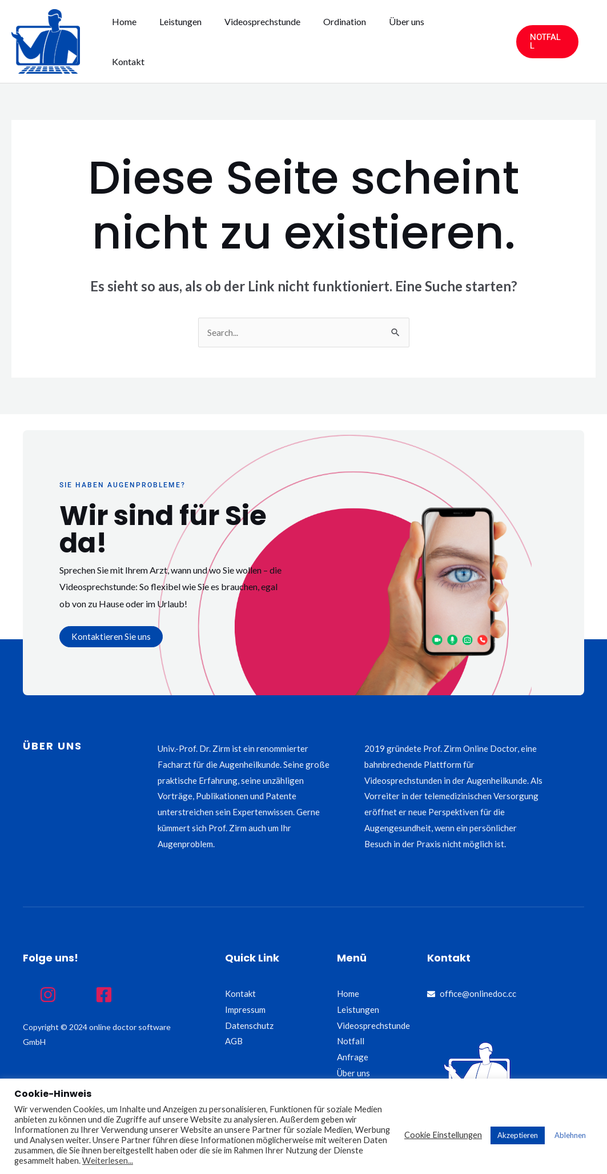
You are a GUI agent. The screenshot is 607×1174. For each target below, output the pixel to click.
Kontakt (461, 41)
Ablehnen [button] (570, 1135)
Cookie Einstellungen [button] (443, 1135)
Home (145, 41)
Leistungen (197, 41)
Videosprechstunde (274, 41)
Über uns (409, 41)
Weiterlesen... (107, 1160)
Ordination (352, 41)
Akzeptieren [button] (517, 1135)
